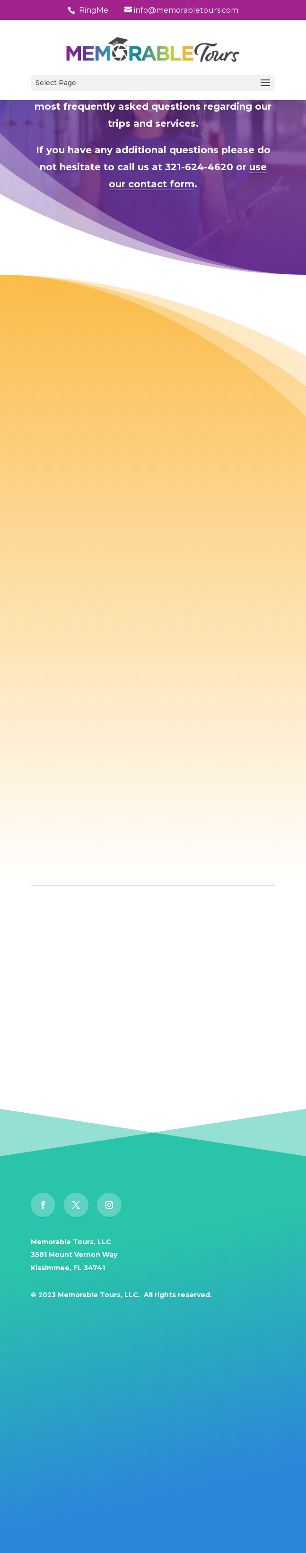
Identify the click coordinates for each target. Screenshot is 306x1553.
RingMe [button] (93, 10)
